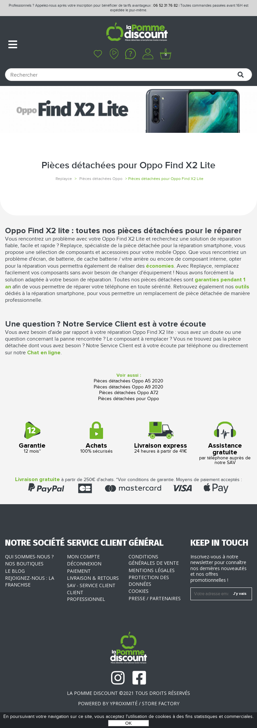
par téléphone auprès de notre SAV (225, 443)
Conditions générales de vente (153, 559)
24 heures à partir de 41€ (161, 438)
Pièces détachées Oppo (100, 178)
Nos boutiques (24, 563)
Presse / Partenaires (154, 598)
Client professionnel (86, 595)
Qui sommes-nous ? (29, 556)
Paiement (79, 571)
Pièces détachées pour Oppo (128, 398)
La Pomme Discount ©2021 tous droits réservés (128, 693)
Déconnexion (84, 563)
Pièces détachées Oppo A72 (128, 392)
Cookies (138, 591)
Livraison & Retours (93, 578)
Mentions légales (151, 570)
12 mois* (32, 438)
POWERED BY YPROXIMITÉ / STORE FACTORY (128, 703)
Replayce (64, 178)
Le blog (15, 571)
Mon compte (83, 556)
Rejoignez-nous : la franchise (29, 581)
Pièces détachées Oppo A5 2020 (128, 381)
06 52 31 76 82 (165, 5)
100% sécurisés (96, 438)
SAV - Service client (91, 585)
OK (128, 723)
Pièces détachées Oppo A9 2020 (128, 387)
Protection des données (148, 580)
